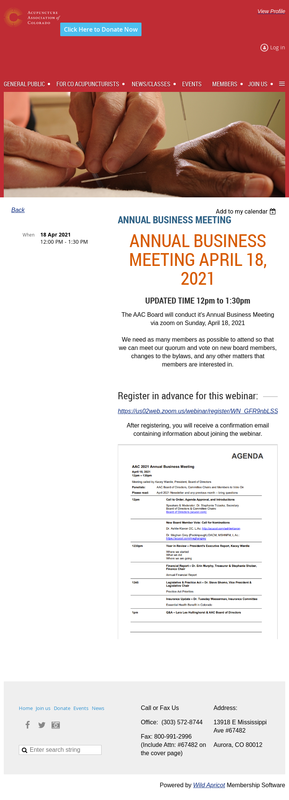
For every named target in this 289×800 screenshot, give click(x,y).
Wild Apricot (209, 785)
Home (26, 708)
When (29, 235)
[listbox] (247, 211)
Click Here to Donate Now (101, 29)
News (98, 708)
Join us (43, 708)
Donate (62, 708)
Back (18, 210)
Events (80, 708)
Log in (277, 47)
